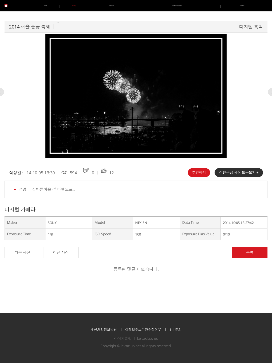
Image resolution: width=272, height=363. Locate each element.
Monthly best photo (177, 5)
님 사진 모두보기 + (238, 172)
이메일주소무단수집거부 (143, 329)
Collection (242, 5)
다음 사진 (22, 252)
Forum (46, 5)
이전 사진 (61, 252)
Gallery (75, 5)
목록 (249, 252)
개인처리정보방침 (103, 329)
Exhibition (113, 5)
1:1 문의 (175, 329)
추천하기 (199, 172)
